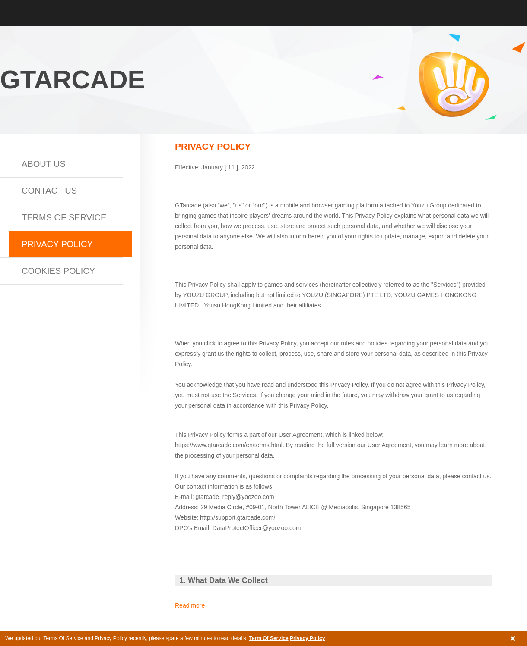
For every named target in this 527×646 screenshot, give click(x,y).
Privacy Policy (307, 638)
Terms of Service (64, 217)
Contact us (49, 190)
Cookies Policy (58, 271)
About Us (44, 164)
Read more (190, 605)
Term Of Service (268, 638)
